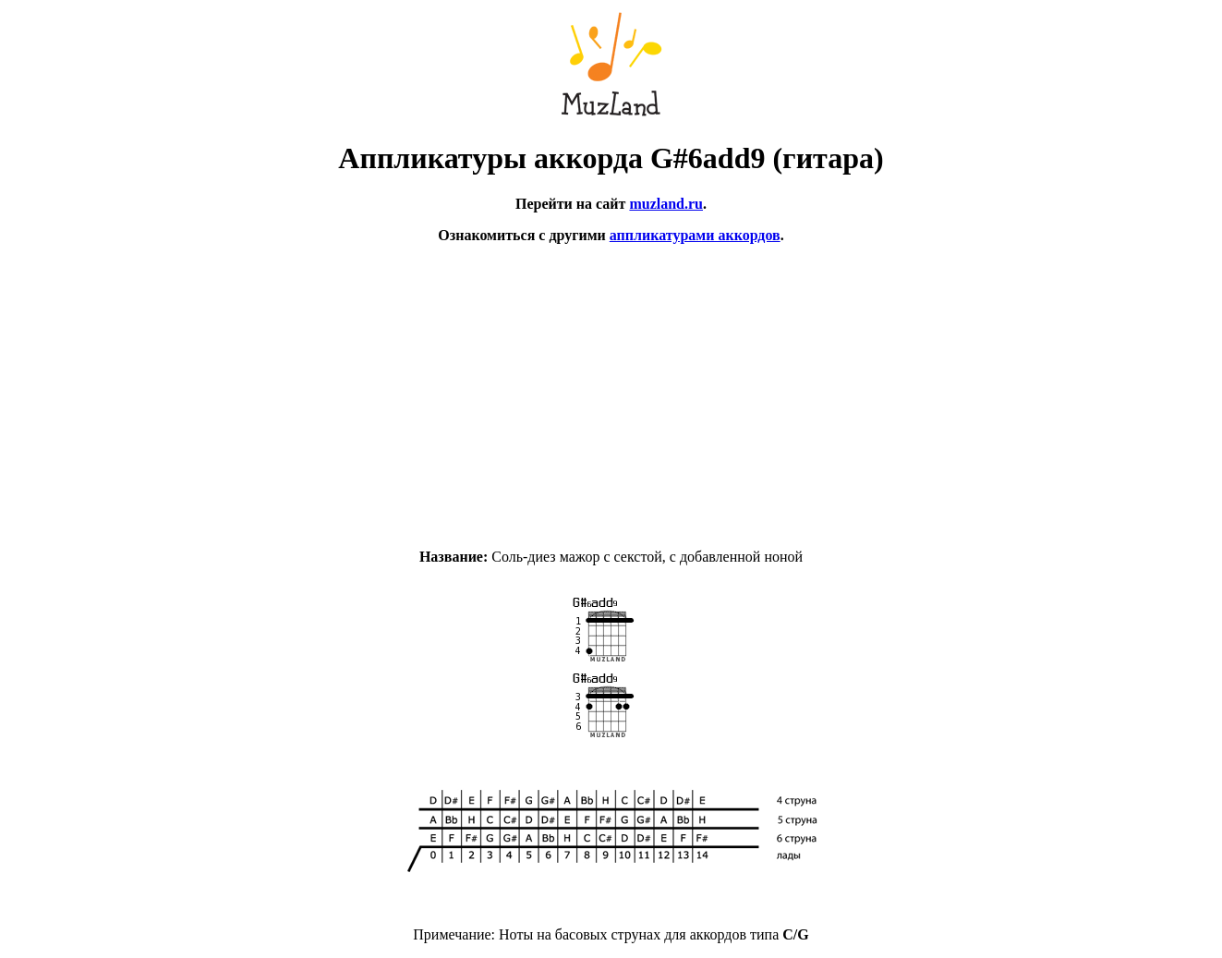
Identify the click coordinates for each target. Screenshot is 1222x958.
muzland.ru (666, 204)
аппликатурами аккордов (695, 235)
